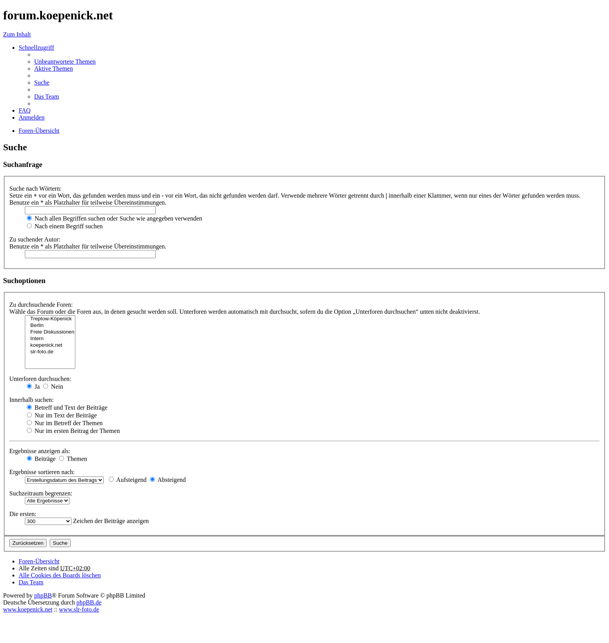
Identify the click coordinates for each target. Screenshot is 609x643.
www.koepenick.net (27, 609)
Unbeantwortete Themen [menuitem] (65, 61)
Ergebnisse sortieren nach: (42, 472)
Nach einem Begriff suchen (65, 226)
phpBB (43, 595)
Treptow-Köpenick (50, 319)
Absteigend (168, 479)
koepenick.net (50, 345)
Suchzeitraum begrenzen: (40, 493)
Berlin (50, 325)
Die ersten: (23, 514)
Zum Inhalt (17, 34)
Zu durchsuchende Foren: (41, 304)
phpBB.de (89, 602)
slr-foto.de (50, 352)
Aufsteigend (127, 479)
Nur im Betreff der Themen (65, 423)
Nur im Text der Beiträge (62, 415)
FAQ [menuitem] (25, 110)
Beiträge (41, 458)
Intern (50, 338)
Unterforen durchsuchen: (40, 378)
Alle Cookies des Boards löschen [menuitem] (60, 575)
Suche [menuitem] (41, 82)
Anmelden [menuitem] (32, 117)
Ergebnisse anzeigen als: (39, 451)
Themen (73, 458)
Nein (53, 386)
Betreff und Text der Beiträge (67, 407)
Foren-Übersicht (39, 561)
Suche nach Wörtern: (35, 188)
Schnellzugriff (36, 47)
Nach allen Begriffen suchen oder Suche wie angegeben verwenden (114, 218)
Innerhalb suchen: (31, 399)
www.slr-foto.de (79, 609)
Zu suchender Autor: (35, 239)
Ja (33, 386)
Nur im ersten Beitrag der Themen (73, 431)
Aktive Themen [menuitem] (53, 68)
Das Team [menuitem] (46, 96)
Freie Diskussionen (50, 332)
